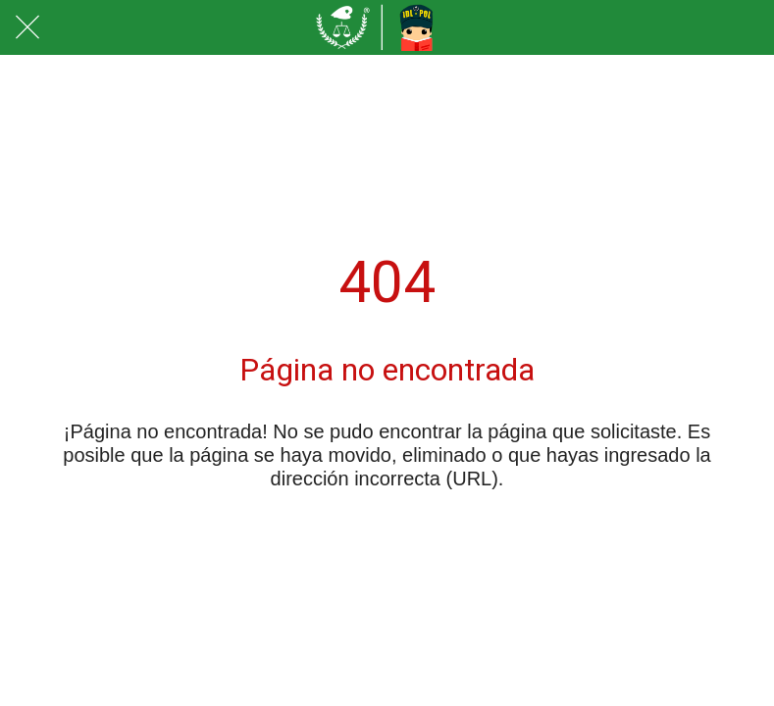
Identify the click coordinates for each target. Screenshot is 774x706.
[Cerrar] (27, 27)
